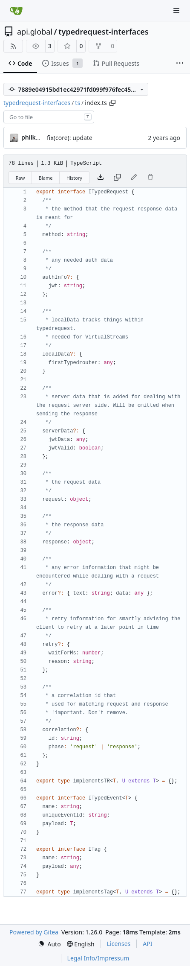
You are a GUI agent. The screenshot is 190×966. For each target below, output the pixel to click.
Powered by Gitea (33, 932)
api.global (34, 31)
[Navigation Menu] (177, 10)
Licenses (119, 944)
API (147, 944)
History (74, 178)
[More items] (180, 63)
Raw (20, 178)
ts (77, 103)
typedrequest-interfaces (103, 31)
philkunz (33, 137)
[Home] (16, 10)
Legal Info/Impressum (98, 958)
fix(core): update (69, 138)
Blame (46, 178)
